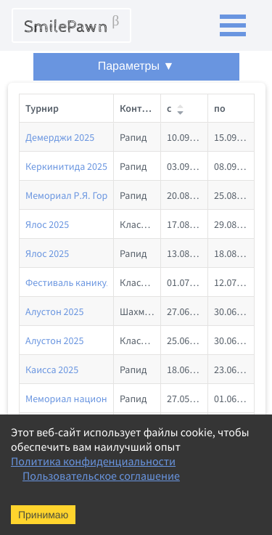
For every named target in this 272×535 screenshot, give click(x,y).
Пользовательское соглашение (101, 476)
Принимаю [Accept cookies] (43, 514)
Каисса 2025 (51, 369)
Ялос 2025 (47, 224)
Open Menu (233, 25)
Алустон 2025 (54, 311)
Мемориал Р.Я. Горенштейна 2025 (99, 195)
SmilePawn (71, 25)
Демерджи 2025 (59, 137)
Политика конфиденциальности (93, 461)
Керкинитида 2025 (66, 166)
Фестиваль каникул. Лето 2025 (92, 282)
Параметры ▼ (136, 66)
